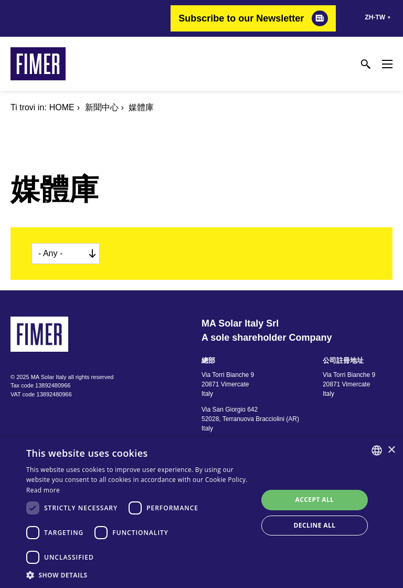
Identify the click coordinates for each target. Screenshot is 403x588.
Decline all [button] (315, 525)
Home (62, 107)
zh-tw (375, 17)
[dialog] (201, 512)
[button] (138, 575)
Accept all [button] (314, 499)
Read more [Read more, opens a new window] (43, 490)
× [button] (391, 450)
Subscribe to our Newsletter (241, 18)
